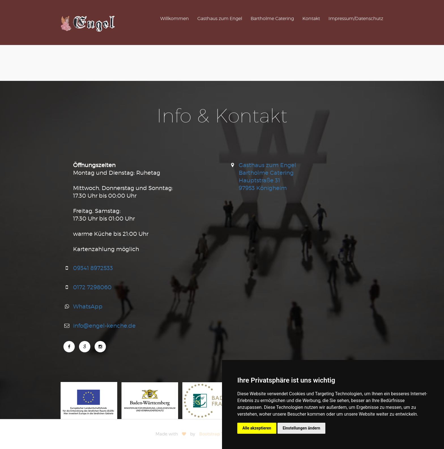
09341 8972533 (93, 267)
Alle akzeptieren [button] (256, 428)
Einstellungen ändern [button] (301, 428)
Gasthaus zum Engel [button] (219, 18)
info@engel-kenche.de (104, 325)
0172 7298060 (92, 287)
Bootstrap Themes (219, 434)
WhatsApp (88, 306)
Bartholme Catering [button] (272, 18)
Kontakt (311, 18)
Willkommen (174, 18)
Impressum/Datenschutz (355, 18)
